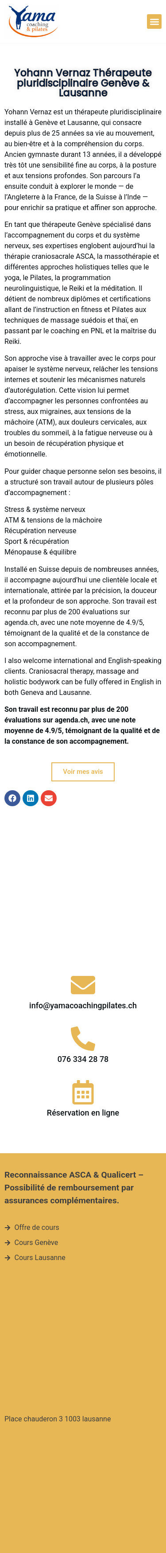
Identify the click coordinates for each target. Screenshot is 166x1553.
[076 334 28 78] (83, 934)
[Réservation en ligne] (83, 988)
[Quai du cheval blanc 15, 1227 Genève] (78, 1401)
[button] (154, 21)
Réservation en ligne (83, 1008)
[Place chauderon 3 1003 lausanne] (78, 1233)
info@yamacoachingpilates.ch (83, 901)
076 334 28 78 (83, 954)
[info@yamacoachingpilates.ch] (83, 881)
